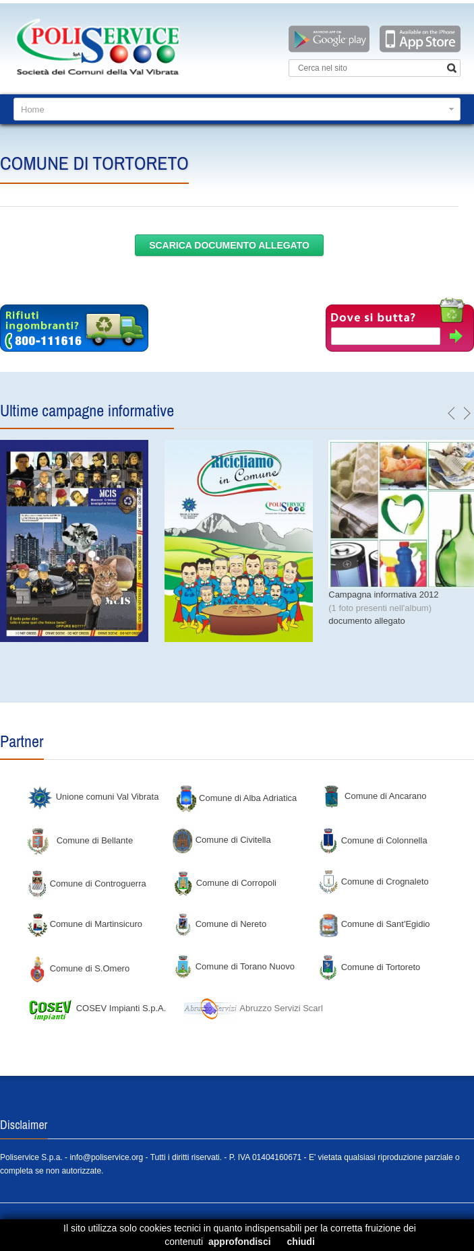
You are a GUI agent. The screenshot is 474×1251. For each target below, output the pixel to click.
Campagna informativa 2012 (383, 594)
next (466, 413)
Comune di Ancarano (374, 796)
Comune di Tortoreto (369, 967)
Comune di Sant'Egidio (373, 924)
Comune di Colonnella (372, 840)
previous (451, 413)
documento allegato (366, 621)
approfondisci (239, 1241)
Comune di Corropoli (224, 883)
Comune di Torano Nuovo (234, 966)
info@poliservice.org (106, 1157)
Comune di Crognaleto (373, 881)
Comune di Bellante (80, 840)
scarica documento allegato (229, 245)
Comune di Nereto (219, 924)
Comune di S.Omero (78, 968)
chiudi (301, 1241)
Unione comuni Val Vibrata (92, 797)
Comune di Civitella (222, 840)
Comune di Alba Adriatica (236, 798)
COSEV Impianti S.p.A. (96, 1008)
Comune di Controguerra (86, 883)
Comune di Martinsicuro (84, 924)
